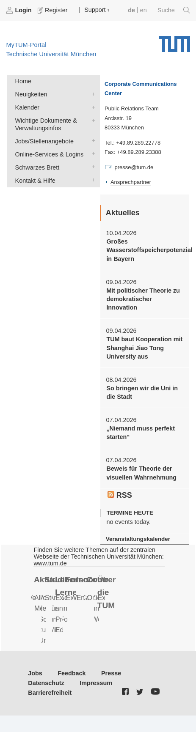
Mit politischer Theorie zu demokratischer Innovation (143, 299)
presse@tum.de (134, 167)
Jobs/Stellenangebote (91, 140)
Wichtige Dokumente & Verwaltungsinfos (91, 120)
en (143, 10)
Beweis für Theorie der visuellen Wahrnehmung (141, 472)
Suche (173, 10)
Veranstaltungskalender (138, 539)
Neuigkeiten (91, 93)
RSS (120, 495)
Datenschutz (46, 683)
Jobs (35, 673)
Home (23, 81)
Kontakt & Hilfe (91, 180)
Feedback (72, 673)
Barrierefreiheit (50, 692)
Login (19, 10)
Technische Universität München (174, 41)
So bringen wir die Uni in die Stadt (142, 392)
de (131, 10)
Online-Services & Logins (91, 153)
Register (53, 10)
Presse (111, 673)
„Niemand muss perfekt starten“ (140, 432)
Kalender (91, 106)
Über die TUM (106, 592)
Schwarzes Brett (91, 167)
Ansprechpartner (130, 182)
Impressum (96, 683)
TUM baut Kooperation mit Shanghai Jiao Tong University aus (144, 348)
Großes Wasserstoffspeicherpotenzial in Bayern (144, 250)
